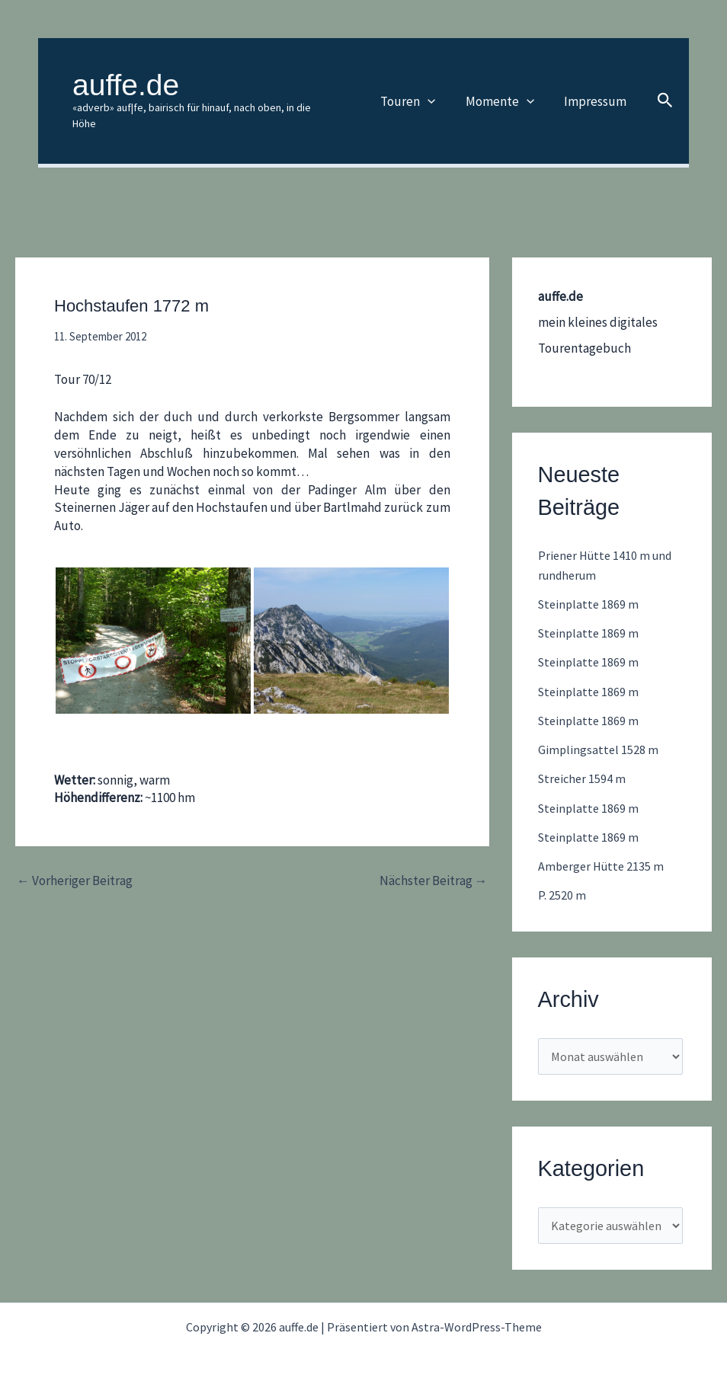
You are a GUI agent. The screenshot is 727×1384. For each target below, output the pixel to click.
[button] (438, 93)
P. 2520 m (562, 879)
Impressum (597, 93)
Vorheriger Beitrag (75, 864)
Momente (506, 93)
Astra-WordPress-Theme (477, 1316)
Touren (418, 93)
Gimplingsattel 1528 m (599, 733)
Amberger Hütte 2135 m (603, 850)
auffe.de (125, 85)
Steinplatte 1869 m (590, 588)
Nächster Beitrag (434, 864)
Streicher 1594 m (583, 762)
